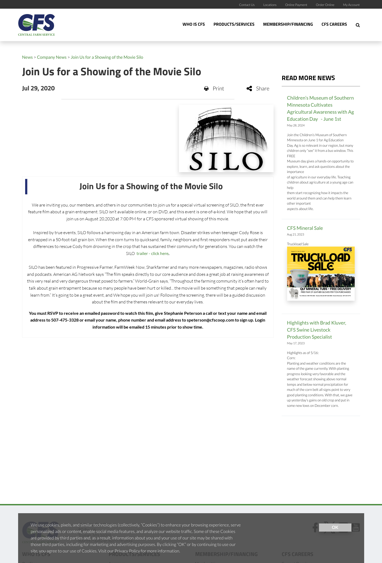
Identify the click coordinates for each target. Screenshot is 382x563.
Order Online (325, 5)
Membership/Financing (288, 24)
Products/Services (234, 24)
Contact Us (247, 5)
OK (335, 527)
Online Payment (296, 5)
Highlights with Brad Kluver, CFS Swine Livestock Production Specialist (316, 330)
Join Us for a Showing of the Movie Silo (107, 57)
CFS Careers (334, 24)
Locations (270, 5)
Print (214, 88)
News (27, 57)
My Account (351, 5)
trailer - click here (152, 253)
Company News (52, 57)
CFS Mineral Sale (305, 228)
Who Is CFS (193, 24)
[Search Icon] (358, 24)
